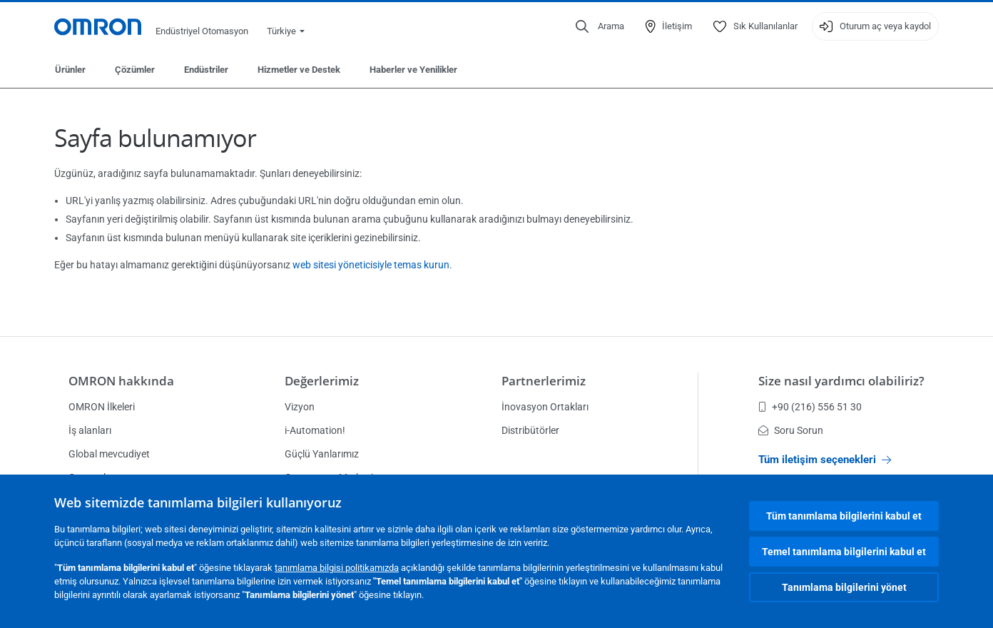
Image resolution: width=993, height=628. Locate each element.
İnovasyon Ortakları (545, 406)
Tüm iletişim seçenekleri (824, 459)
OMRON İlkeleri (101, 406)
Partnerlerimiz (543, 381)
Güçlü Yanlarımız (322, 454)
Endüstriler (206, 69)
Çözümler (135, 69)
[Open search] (600, 26)
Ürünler (70, 69)
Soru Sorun (790, 430)
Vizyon (300, 406)
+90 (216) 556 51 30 (810, 406)
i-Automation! (315, 430)
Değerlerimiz (322, 381)
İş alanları (89, 430)
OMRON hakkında (121, 381)
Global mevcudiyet (109, 454)
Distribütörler (530, 430)
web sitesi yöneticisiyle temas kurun (370, 264)
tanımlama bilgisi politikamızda (337, 567)
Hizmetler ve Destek (299, 69)
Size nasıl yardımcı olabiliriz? (841, 381)
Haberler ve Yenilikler (413, 69)
